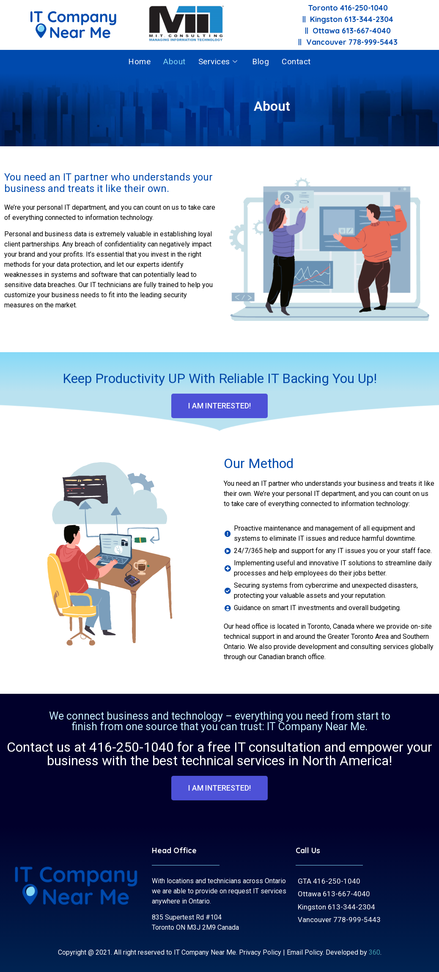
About (174, 61)
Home (139, 61)
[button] (219, 406)
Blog (260, 61)
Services (219, 61)
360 (374, 952)
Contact (296, 61)
